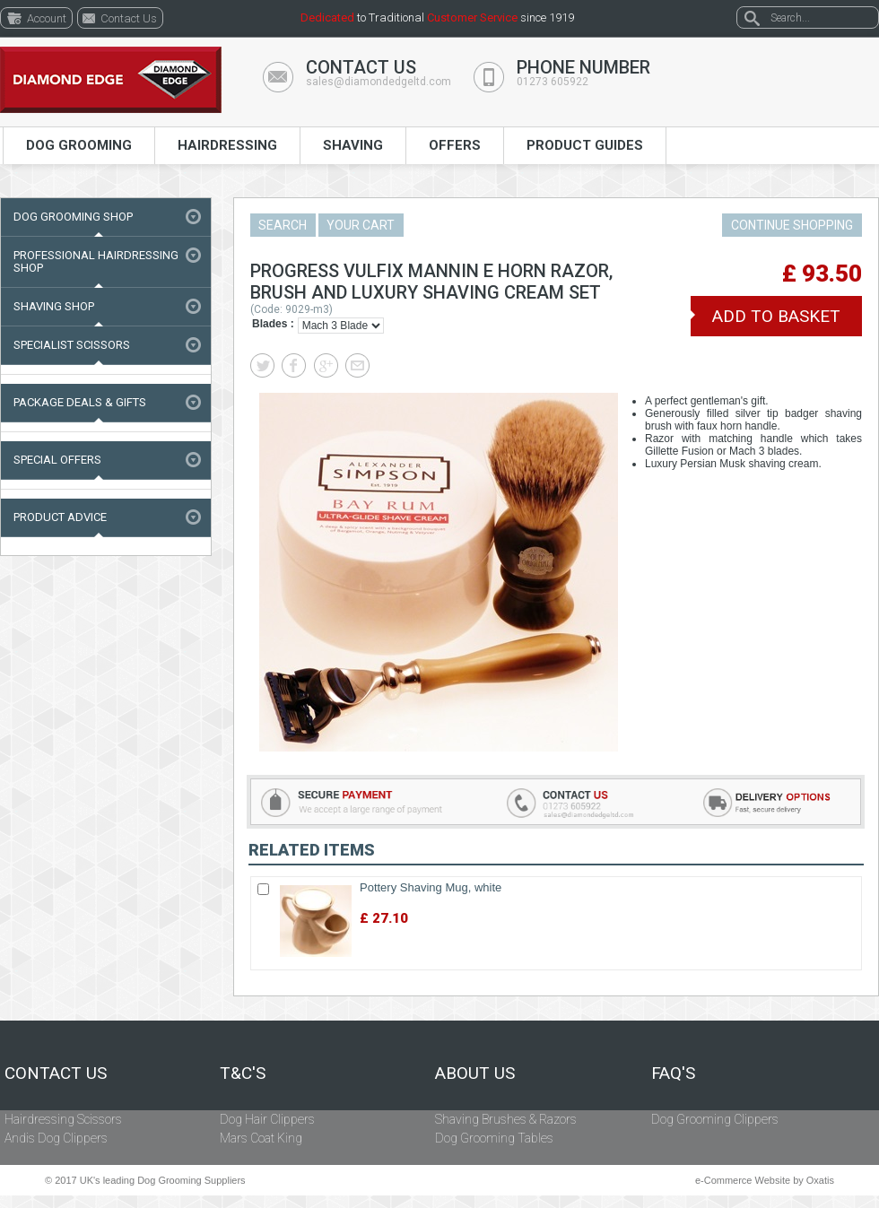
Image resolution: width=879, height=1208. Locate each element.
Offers (455, 145)
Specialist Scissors (71, 345)
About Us (475, 1073)
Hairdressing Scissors (63, 1119)
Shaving (353, 145)
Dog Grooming (79, 145)
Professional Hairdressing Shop (95, 261)
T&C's (242, 1073)
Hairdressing (227, 145)
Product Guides (585, 145)
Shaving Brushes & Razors (506, 1119)
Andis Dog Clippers (56, 1138)
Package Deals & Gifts (79, 402)
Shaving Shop (53, 306)
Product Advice (60, 517)
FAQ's (673, 1073)
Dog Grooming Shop (73, 216)
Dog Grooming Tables (494, 1138)
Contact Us (55, 1073)
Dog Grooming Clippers (715, 1119)
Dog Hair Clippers (267, 1119)
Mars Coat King (261, 1138)
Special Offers (57, 459)
